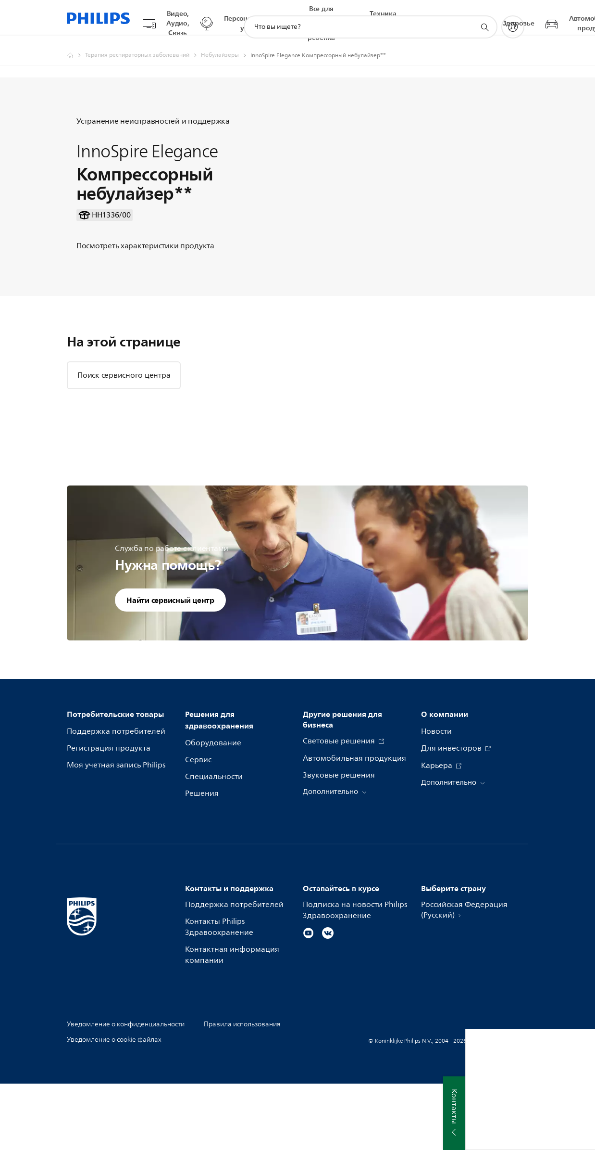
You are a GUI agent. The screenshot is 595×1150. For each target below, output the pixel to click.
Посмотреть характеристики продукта (145, 274)
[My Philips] (512, 17)
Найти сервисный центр (170, 666)
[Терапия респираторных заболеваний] (143, 46)
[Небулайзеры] (225, 46)
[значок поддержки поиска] (484, 18)
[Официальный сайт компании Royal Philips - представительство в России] (76, 46)
